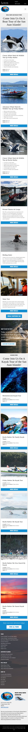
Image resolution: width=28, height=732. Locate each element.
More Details (14, 74)
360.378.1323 (4, 3)
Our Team (3, 679)
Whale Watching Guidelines (7, 668)
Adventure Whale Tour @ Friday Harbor (9, 639)
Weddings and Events (6, 643)
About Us (3, 672)
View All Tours (14, 627)
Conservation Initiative (6, 674)
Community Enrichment (6, 676)
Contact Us (3, 681)
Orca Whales (4, 662)
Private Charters (4, 641)
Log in (16, 1)
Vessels (2, 684)
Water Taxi (3, 646)
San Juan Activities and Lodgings (8, 657)
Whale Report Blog (5, 665)
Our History (3, 677)
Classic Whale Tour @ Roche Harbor (9, 638)
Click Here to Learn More (8, 344)
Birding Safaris (4, 645)
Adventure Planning (5, 652)
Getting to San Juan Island (7, 654)
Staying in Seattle (5, 659)
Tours (2, 634)
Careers (2, 682)
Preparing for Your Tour (6, 656)
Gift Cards (17, 3)
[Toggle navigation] (25, 9)
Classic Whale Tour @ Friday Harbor (9, 636)
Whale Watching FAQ (14, 316)
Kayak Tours (3, 648)
